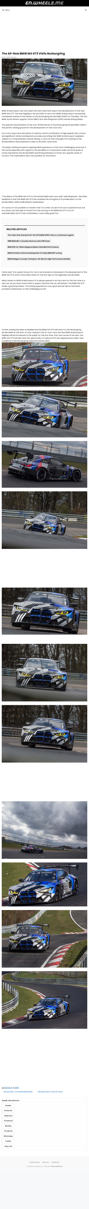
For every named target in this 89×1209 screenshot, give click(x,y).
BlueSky (8, 1126)
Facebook (8, 1131)
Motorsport (8, 1088)
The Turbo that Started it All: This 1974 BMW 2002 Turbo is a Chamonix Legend (41, 235)
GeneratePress (56, 1166)
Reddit (8, 1105)
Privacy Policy (35, 1162)
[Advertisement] (44, 31)
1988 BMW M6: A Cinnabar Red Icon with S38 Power (29, 241)
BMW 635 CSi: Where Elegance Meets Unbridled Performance (33, 247)
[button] (86, 9)
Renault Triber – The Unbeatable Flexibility (18, 1092)
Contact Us (55, 1162)
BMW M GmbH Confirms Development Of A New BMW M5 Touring (35, 253)
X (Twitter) (8, 1121)
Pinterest (8, 1110)
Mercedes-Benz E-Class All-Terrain (50, 1092)
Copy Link (8, 1146)
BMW (17, 1088)
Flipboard (8, 1116)
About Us (45, 1162)
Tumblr (8, 1141)
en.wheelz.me (44, 3)
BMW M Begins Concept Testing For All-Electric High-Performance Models (39, 259)
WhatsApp (8, 1136)
